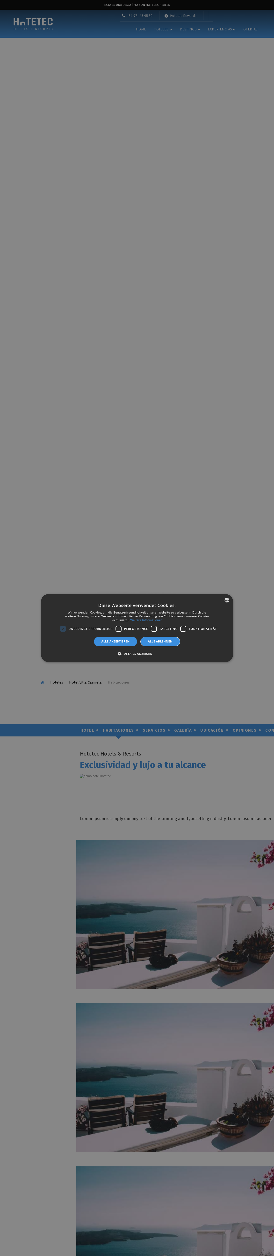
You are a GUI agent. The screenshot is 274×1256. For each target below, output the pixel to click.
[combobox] (226, 600)
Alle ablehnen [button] (160, 641)
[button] (137, 653)
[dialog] (137, 628)
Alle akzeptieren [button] (115, 641)
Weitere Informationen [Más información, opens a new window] (146, 620)
